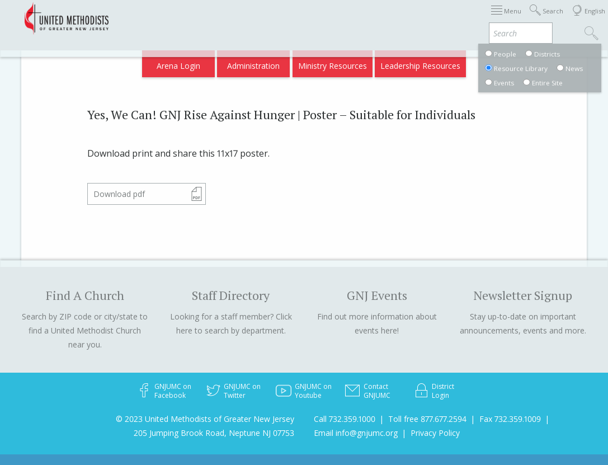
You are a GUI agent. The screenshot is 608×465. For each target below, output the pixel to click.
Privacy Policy (435, 433)
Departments (451, 18)
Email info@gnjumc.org (356, 433)
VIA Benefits (507, 18)
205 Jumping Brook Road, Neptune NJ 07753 (214, 433)
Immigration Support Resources (271, 18)
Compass (512, 62)
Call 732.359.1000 (344, 419)
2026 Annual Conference (159, 18)
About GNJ (358, 18)
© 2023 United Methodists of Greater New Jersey (205, 419)
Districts (402, 18)
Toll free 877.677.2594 (427, 419)
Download (119, 194)
